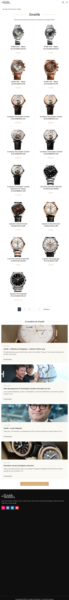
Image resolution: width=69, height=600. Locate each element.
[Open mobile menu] (67, 2)
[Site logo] (5, 2)
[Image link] (8, 500)
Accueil (5, 9)
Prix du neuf (12, 9)
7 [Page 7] (39, 309)
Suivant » (47, 309)
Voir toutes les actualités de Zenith (34, 484)
